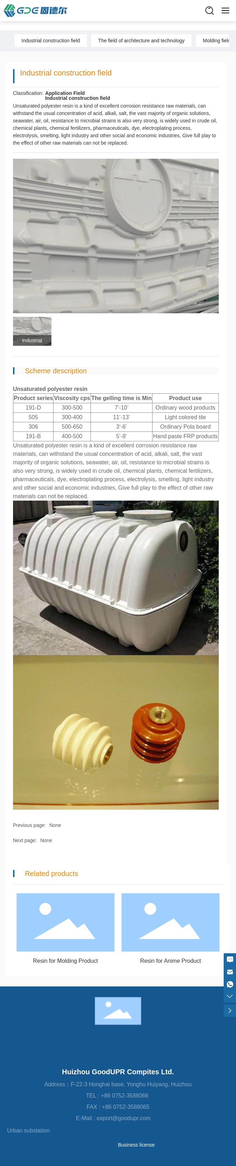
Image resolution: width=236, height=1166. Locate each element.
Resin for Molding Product (65, 961)
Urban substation (28, 1131)
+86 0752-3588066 (125, 1096)
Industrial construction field (50, 40)
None (55, 825)
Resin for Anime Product (170, 961)
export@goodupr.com (128, 1118)
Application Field (65, 93)
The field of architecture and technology (141, 40)
